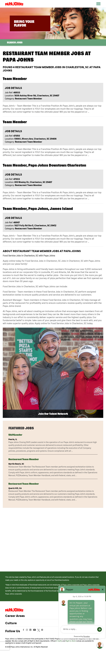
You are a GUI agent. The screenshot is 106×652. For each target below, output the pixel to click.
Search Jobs (14, 42)
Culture (11, 623)
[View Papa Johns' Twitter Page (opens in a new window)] (39, 631)
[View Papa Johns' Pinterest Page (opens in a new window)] (43, 631)
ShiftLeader (15, 434)
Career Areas (15, 616)
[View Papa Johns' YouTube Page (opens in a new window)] (35, 631)
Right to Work (71, 641)
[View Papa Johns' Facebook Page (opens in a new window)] (24, 631)
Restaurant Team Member (23, 459)
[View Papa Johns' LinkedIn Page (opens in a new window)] (31, 631)
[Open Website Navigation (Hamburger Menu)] (99, 7)
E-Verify (59, 641)
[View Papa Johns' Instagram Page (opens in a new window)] (27, 631)
